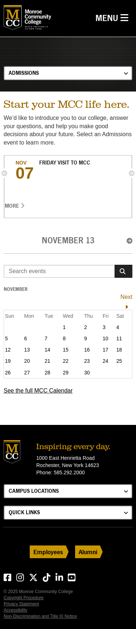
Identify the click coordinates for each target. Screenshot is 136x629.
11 (119, 338)
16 (87, 350)
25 (119, 361)
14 (47, 350)
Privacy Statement (21, 603)
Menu (113, 17)
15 (66, 350)
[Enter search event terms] (59, 271)
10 (105, 338)
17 (105, 350)
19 (8, 361)
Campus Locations (34, 490)
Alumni (88, 552)
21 (47, 361)
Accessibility (15, 610)
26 (8, 373)
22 (66, 361)
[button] (4, 173)
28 (47, 373)
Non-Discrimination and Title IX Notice (40, 616)
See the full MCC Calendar (38, 390)
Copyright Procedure (24, 597)
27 (27, 373)
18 (119, 350)
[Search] (123, 271)
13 (27, 350)
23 (87, 361)
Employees (48, 552)
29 (66, 373)
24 (105, 361)
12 (8, 350)
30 (87, 373)
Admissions (24, 72)
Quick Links (24, 512)
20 (27, 361)
